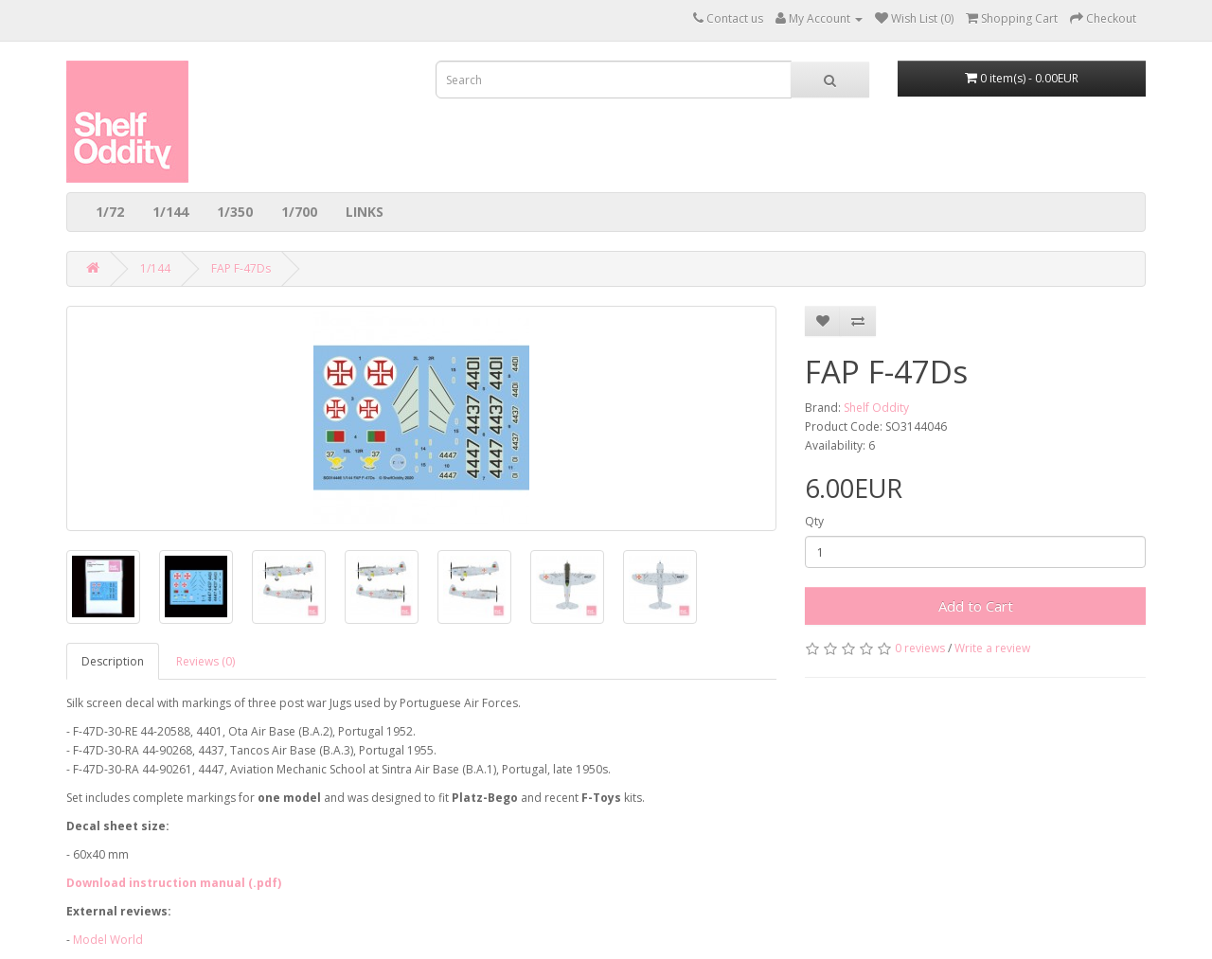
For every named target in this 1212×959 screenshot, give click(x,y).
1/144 (170, 212)
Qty (814, 521)
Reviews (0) (205, 661)
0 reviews (920, 648)
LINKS (364, 212)
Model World (108, 940)
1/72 (110, 212)
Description (112, 661)
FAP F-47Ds (241, 268)
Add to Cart (975, 605)
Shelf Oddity (876, 408)
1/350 (235, 212)
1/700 (299, 212)
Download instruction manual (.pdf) (173, 883)
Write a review (992, 648)
